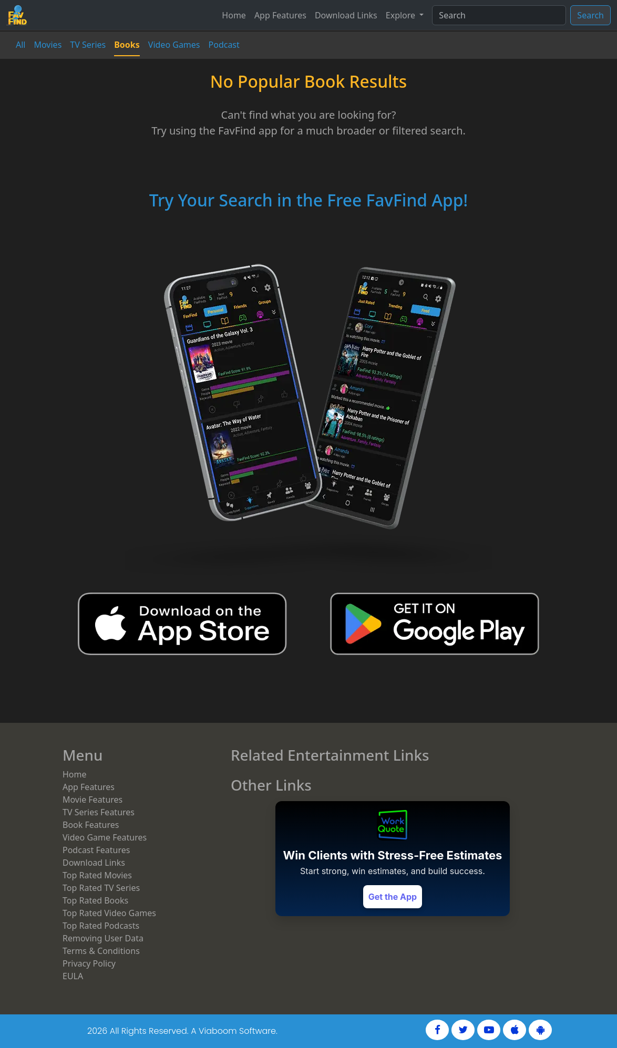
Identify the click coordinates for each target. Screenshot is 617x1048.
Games (174, 44)
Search (590, 15)
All (20, 44)
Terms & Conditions (101, 951)
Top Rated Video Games (109, 913)
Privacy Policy (89, 963)
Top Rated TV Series (101, 888)
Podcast (224, 44)
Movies (47, 44)
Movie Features (92, 799)
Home (234, 15)
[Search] (499, 15)
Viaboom (218, 1031)
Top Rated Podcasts (101, 925)
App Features (280, 15)
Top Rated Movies (97, 875)
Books (127, 44)
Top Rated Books (95, 900)
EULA (73, 976)
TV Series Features (99, 812)
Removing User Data (103, 938)
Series (88, 44)
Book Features (91, 825)
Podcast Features (96, 850)
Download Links (346, 15)
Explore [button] (401, 15)
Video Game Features (105, 837)
